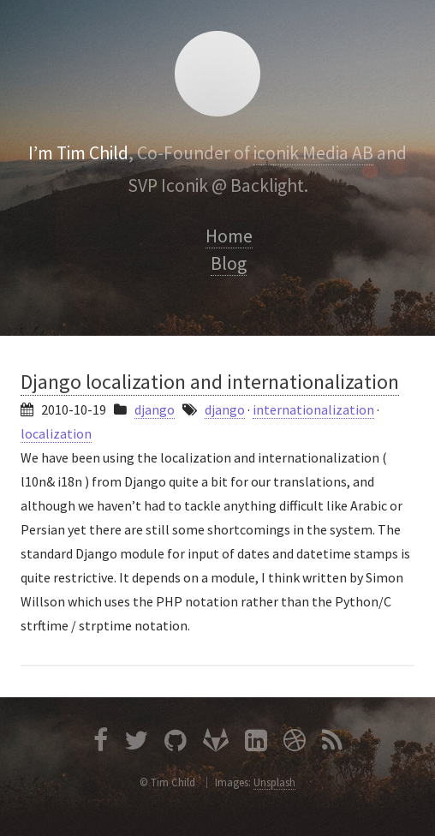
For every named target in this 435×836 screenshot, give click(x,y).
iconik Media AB (313, 152)
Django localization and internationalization (210, 381)
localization (56, 433)
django (154, 409)
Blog (229, 263)
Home (229, 236)
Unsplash (274, 782)
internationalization (313, 409)
